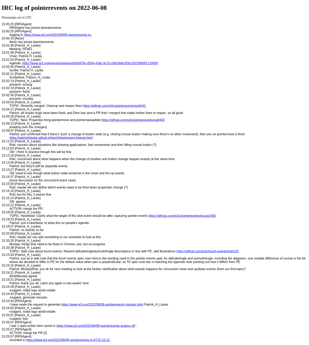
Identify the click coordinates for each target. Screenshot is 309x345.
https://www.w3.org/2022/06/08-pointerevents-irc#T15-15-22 (68, 340)
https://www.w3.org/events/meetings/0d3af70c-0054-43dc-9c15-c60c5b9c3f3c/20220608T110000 (90, 63)
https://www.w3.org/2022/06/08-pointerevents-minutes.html (102, 304)
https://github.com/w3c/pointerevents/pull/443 (133, 120)
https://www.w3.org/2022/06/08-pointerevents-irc (57, 34)
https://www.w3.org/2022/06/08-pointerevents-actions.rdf (95, 325)
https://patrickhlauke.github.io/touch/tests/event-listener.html (51, 137)
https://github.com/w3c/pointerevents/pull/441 (114, 105)
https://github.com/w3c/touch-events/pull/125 (207, 251)
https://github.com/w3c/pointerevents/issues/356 (182, 215)
